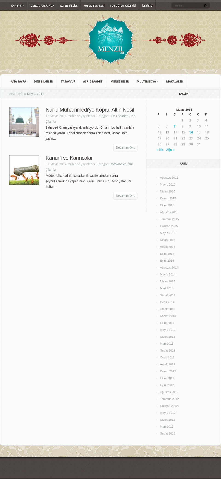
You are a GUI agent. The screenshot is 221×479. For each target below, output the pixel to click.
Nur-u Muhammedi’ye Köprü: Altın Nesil (90, 109)
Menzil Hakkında (42, 5)
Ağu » (170, 149)
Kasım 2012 (168, 371)
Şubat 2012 (167, 433)
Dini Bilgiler (43, 81)
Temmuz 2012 (169, 399)
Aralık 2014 (167, 246)
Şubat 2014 (167, 295)
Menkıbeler (119, 81)
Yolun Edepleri (94, 5)
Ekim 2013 (167, 323)
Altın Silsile (69, 5)
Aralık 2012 (167, 364)
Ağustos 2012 (169, 392)
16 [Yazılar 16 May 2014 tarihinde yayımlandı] (191, 132)
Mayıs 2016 (167, 184)
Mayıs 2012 (167, 412)
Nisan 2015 (167, 240)
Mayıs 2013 (167, 329)
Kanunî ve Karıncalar (69, 158)
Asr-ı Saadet (93, 81)
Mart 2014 (167, 288)
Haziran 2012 (169, 406)
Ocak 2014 (167, 302)
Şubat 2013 (167, 350)
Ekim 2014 (167, 253)
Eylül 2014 (167, 260)
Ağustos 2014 (169, 267)
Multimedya (147, 81)
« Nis (160, 149)
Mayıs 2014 (167, 274)
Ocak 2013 (167, 357)
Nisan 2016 (167, 191)
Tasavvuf (68, 81)
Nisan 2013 (167, 336)
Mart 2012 (167, 426)
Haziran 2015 (169, 226)
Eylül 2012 (167, 385)
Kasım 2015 (168, 198)
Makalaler (174, 81)
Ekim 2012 (167, 378)
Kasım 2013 (168, 316)
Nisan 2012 (167, 419)
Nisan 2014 (167, 281)
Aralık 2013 (167, 309)
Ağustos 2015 (169, 212)
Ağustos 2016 (169, 177)
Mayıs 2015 (167, 233)
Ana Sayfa (17, 5)
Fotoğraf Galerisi (123, 5)
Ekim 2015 (167, 205)
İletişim (147, 5)
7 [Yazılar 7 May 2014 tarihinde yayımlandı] (174, 126)
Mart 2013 (167, 343)
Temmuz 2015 (169, 219)
